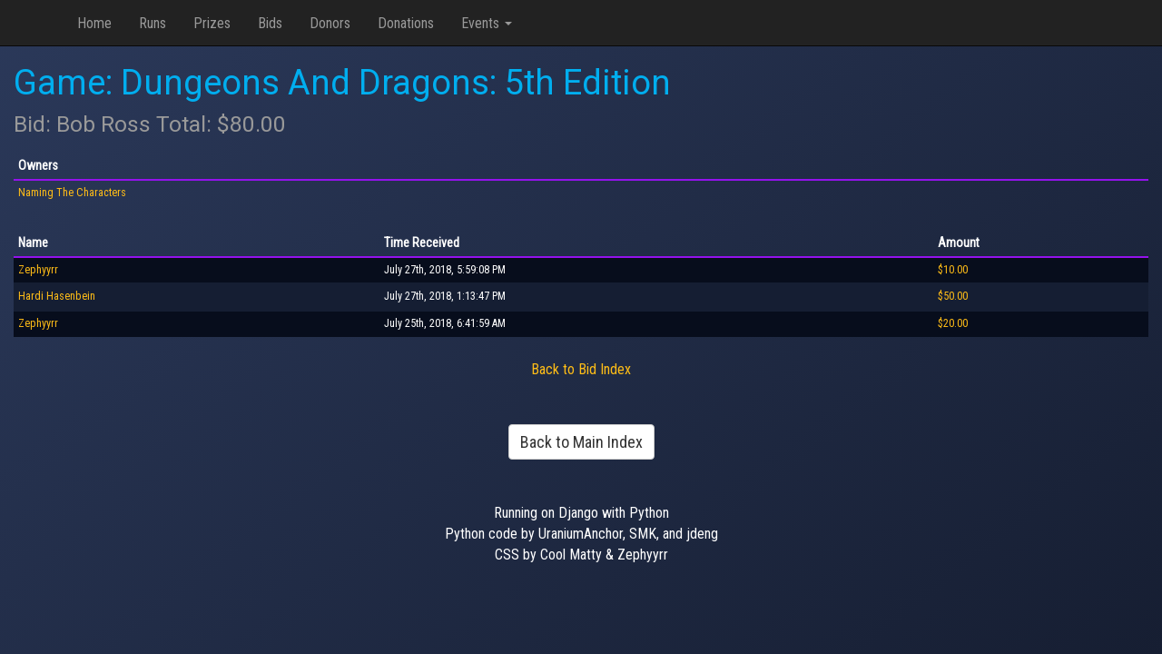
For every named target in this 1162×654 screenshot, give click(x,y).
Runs (152, 23)
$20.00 (953, 323)
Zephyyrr (38, 269)
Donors (330, 23)
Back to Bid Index (581, 369)
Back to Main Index (581, 441)
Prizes (212, 23)
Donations (406, 23)
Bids (270, 23)
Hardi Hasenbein (56, 296)
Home (94, 23)
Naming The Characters (72, 192)
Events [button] (486, 23)
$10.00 (953, 269)
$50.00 (953, 296)
